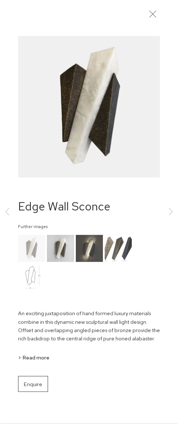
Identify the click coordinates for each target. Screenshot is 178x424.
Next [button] (171, 212)
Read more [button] (35, 359)
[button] (31, 251)
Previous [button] (7, 212)
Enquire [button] (33, 386)
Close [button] (152, 16)
